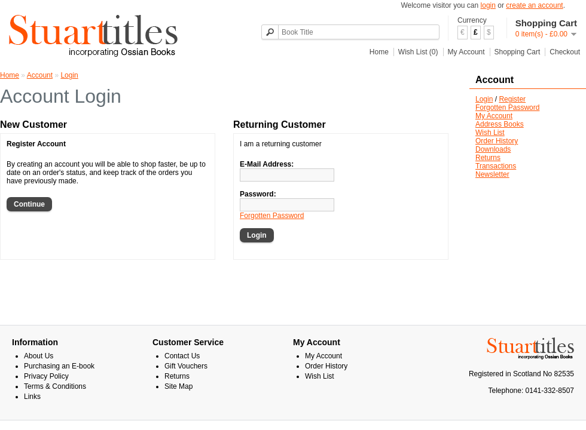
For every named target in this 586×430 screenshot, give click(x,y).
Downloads (493, 149)
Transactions (495, 166)
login (488, 5)
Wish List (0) (418, 52)
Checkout (565, 52)
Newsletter (492, 174)
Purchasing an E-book (59, 366)
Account (40, 75)
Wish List (490, 132)
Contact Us (182, 356)
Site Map (178, 386)
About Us (38, 356)
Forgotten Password (507, 107)
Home (379, 52)
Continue (29, 204)
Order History (496, 141)
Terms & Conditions (55, 386)
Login (484, 99)
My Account (466, 52)
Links (32, 396)
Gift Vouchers (185, 366)
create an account (534, 5)
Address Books (499, 124)
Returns (487, 157)
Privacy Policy (46, 376)
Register (512, 99)
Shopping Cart (518, 52)
